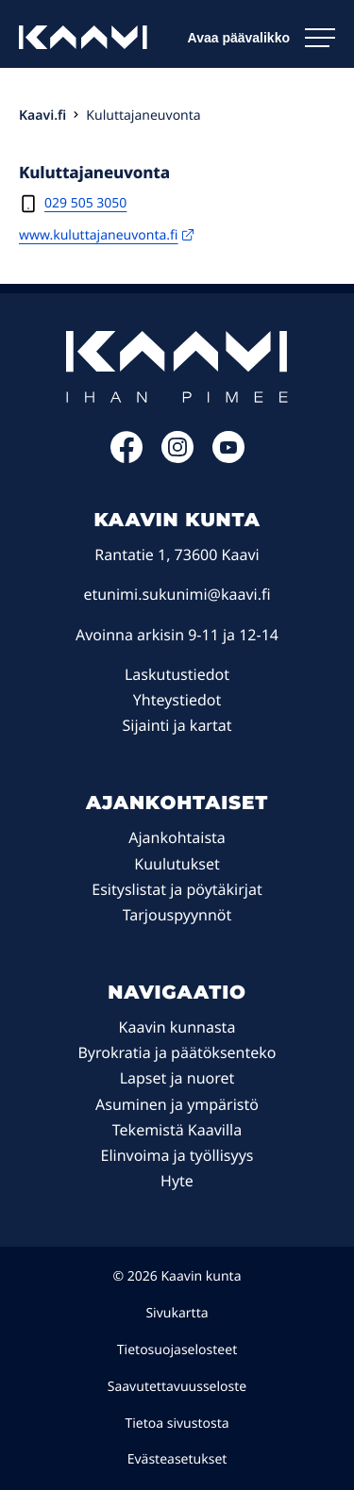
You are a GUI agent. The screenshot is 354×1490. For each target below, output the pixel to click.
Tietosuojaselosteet (177, 1350)
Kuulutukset (176, 863)
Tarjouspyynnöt (177, 914)
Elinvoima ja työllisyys (177, 1155)
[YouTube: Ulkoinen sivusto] (228, 457)
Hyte (177, 1180)
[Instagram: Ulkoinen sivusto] (177, 457)
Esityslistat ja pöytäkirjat (176, 889)
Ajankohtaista (177, 837)
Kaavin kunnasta (177, 1027)
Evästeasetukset (177, 1459)
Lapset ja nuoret (177, 1078)
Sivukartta (176, 1313)
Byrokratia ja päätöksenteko (176, 1052)
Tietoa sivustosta (176, 1423)
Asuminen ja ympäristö (177, 1104)
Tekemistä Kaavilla (177, 1129)
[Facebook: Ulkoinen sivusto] (126, 457)
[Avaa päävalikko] (261, 37)
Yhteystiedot (177, 699)
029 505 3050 (85, 203)
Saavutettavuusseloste (177, 1387)
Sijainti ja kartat (176, 725)
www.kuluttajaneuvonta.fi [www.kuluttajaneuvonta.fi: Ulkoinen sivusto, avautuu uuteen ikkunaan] (106, 235)
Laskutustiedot (177, 674)
